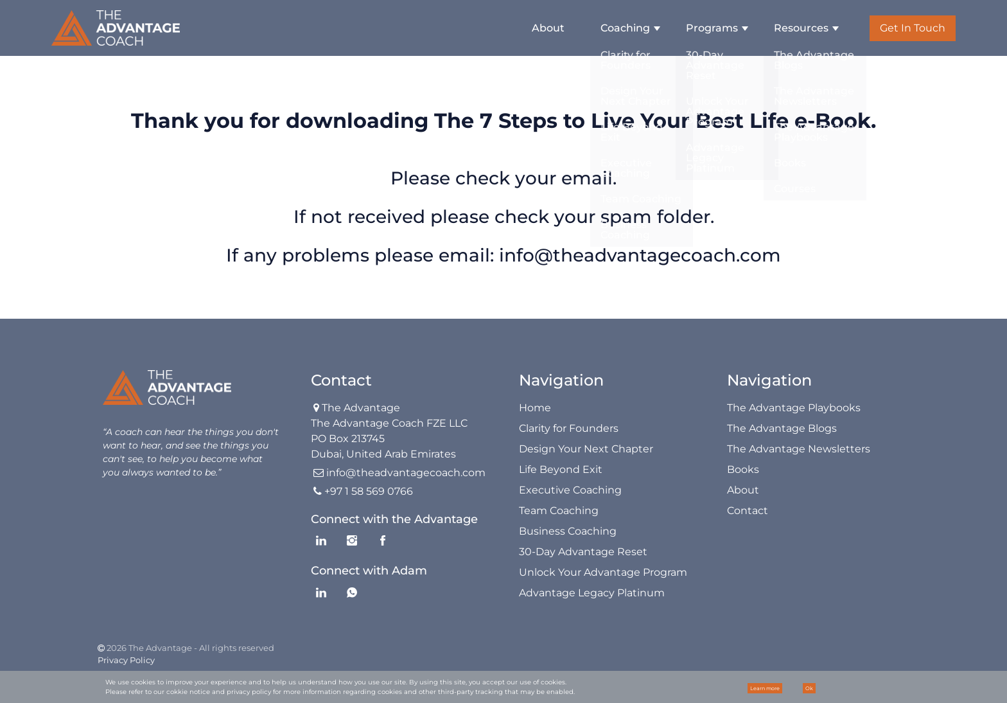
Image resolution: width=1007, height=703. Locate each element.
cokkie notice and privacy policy (218, 692)
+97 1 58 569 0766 (368, 491)
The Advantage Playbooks (794, 408)
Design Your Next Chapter (586, 449)
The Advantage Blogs (782, 428)
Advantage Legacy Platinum (592, 593)
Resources (801, 28)
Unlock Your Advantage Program (603, 572)
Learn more (765, 688)
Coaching (625, 28)
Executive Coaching (570, 490)
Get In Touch (912, 28)
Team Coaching (559, 510)
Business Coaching (568, 531)
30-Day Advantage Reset (583, 552)
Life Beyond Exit (560, 469)
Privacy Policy (126, 660)
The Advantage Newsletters (798, 449)
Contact (747, 510)
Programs (712, 28)
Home (535, 408)
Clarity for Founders (568, 428)
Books (743, 469)
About (548, 28)
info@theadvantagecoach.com (640, 255)
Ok (809, 688)
